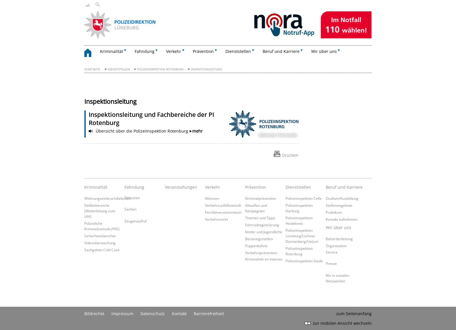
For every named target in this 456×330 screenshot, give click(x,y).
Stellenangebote (339, 205)
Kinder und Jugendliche (263, 231)
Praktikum (334, 212)
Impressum (122, 313)
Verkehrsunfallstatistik (223, 205)
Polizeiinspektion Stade (304, 260)
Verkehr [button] (173, 51)
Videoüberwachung (99, 242)
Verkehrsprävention (261, 252)
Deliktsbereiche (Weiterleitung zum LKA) (99, 211)
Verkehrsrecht (216, 219)
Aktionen (212, 198)
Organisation (336, 245)
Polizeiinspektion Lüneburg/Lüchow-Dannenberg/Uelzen (302, 236)
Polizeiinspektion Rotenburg (160, 69)
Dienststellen (119, 69)
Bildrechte (94, 313)
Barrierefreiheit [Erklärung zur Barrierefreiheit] (209, 313)
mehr (197, 131)
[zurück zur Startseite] (90, 54)
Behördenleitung (339, 238)
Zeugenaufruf (135, 221)
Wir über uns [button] (324, 51)
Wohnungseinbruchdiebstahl (107, 198)
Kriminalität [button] (111, 51)
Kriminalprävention (260, 198)
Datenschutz (152, 313)
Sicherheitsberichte (100, 235)
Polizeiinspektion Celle (304, 198)
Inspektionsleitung (206, 69)
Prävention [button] (203, 51)
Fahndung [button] (144, 51)
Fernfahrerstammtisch (223, 212)
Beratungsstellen (259, 238)
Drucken (290, 155)
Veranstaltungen (181, 187)
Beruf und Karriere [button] (281, 51)
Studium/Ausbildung (342, 198)
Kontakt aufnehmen (341, 219)
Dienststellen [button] (238, 51)
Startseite (92, 69)
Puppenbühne (256, 245)
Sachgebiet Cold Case (102, 249)
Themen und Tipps (260, 217)
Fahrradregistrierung (262, 224)
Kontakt (179, 313)
